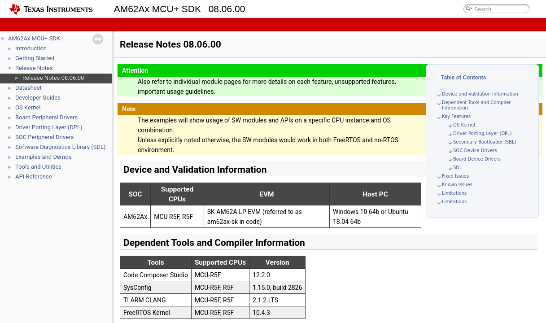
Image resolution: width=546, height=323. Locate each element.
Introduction (31, 48)
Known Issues (457, 184)
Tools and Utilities (38, 166)
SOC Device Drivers (475, 150)
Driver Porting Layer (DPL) (49, 127)
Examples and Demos (43, 156)
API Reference (33, 176)
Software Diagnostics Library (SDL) (60, 147)
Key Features (456, 116)
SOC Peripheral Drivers (44, 137)
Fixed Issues (455, 176)
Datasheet (28, 87)
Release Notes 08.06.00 (53, 77)
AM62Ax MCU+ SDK (34, 38)
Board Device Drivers (477, 159)
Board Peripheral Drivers (46, 117)
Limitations (454, 193)
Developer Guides (38, 97)
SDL (457, 167)
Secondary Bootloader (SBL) (484, 142)
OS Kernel (27, 107)
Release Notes (33, 68)
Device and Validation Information (480, 94)
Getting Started (34, 58)
